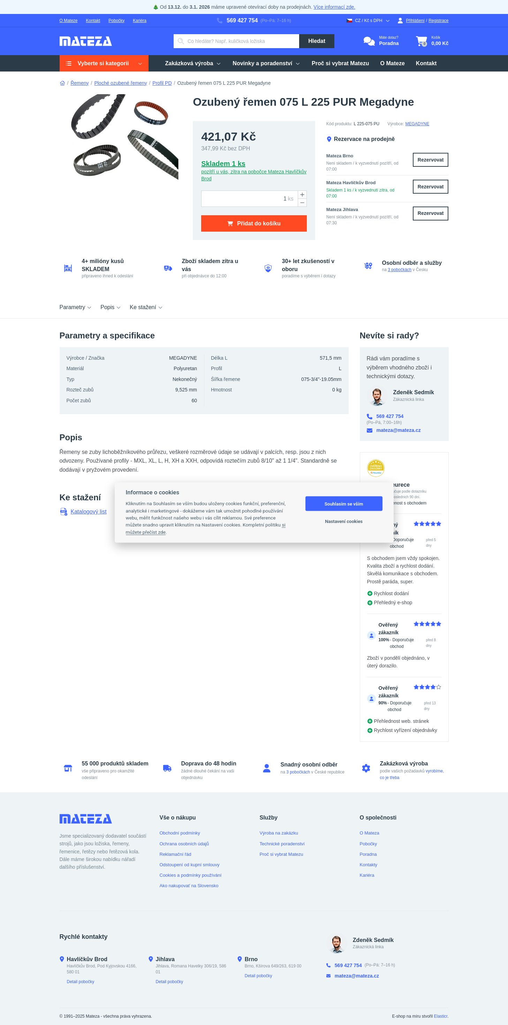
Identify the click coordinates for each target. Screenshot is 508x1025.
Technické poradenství (282, 843)
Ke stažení (146, 307)
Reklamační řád (175, 854)
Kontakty (369, 864)
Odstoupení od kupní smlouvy (190, 864)
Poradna (368, 854)
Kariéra (139, 20)
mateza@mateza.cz (394, 430)
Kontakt (93, 20)
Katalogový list (83, 512)
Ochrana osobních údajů (184, 843)
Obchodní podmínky (180, 833)
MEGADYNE (417, 123)
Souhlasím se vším (344, 503)
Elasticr (440, 1016)
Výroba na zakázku (279, 833)
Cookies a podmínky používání (191, 875)
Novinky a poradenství (267, 63)
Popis (110, 307)
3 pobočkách (399, 269)
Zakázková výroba (193, 63)
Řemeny (79, 83)
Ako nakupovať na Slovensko (189, 885)
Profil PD (162, 83)
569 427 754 (237, 20)
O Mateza (369, 833)
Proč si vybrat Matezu (340, 63)
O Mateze (69, 20)
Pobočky (116, 20)
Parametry (76, 307)
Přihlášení (410, 20)
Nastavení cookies (344, 521)
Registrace (438, 20)
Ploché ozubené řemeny (120, 83)
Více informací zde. (334, 7)
